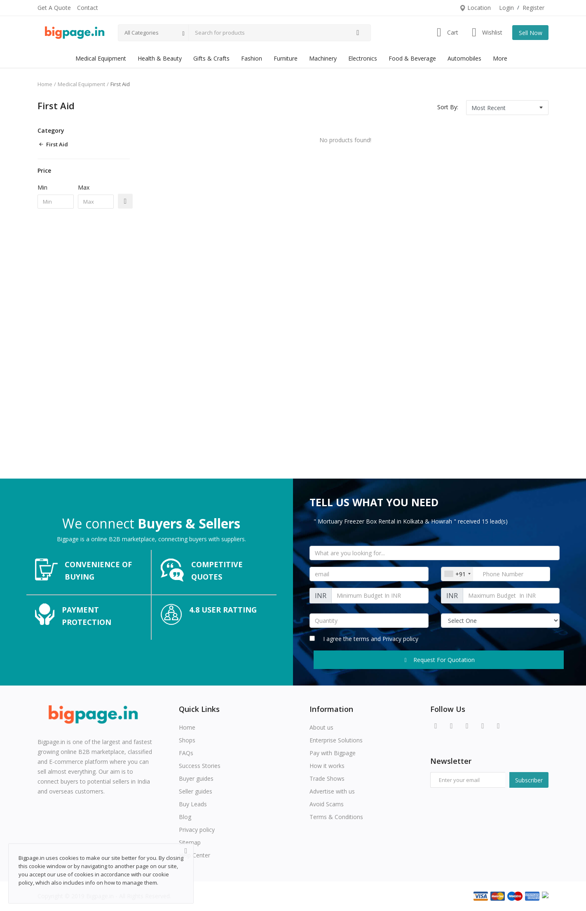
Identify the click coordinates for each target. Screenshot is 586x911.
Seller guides (195, 791)
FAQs (186, 753)
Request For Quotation (439, 660)
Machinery (323, 58)
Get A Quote (54, 8)
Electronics (362, 58)
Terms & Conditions (336, 817)
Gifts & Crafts (211, 58)
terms (362, 639)
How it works (327, 766)
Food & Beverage (412, 58)
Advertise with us (332, 791)
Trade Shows (327, 778)
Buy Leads (193, 804)
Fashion (251, 58)
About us (321, 727)
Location (475, 8)
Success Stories (199, 766)
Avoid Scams (326, 804)
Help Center (194, 855)
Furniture (286, 58)
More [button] (500, 58)
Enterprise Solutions (336, 740)
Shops (187, 740)
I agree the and (363, 639)
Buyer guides (196, 778)
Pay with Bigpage (332, 753)
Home (45, 84)
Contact (87, 8)
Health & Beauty (160, 58)
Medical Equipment (100, 58)
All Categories (141, 32)
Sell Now (530, 33)
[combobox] (457, 574)
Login (506, 8)
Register (533, 8)
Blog (185, 817)
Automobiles (464, 58)
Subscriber (529, 780)
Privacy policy (400, 639)
